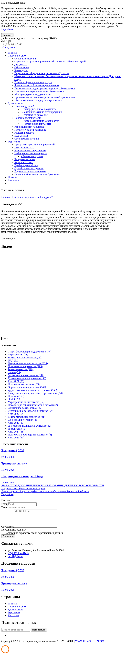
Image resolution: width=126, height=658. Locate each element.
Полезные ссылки (24, 147)
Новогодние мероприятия (25, 197)
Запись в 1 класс (23, 162)
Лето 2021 (16, 381)
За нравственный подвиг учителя (29, 425)
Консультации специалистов (30, 150)
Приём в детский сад (26, 165)
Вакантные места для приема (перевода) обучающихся (44, 88)
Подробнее (7, 29)
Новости (12, 177)
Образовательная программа (27, 387)
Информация (17, 428)
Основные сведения (25, 58)
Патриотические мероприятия (28, 363)
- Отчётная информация (34, 114)
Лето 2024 (16, 431)
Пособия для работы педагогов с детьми (33, 405)
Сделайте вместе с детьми (28, 168)
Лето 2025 (16, 437)
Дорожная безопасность (27, 117)
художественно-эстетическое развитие (32, 390)
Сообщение (7, 530)
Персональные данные (13, 533)
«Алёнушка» (8, 47)
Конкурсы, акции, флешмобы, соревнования (35, 393)
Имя (3, 500)
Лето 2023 (16, 422)
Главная (12, 52)
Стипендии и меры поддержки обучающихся (39, 91)
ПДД (13, 360)
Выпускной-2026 (12, 450)
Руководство (21, 70)
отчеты (14, 372)
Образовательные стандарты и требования (38, 100)
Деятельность (15, 103)
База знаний (21, 135)
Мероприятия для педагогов (26, 402)
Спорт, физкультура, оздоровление (29, 351)
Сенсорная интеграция (23, 419)
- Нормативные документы (36, 123)
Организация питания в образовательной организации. (44, 97)
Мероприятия (18, 354)
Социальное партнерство (25, 407)
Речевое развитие (20, 369)
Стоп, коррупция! (24, 106)
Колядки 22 (46, 197)
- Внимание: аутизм (32, 156)
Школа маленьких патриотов (26, 416)
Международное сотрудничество (32, 94)
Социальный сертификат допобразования (37, 174)
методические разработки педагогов (30, 410)
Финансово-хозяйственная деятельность (36, 85)
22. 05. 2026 (7, 457)
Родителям (14, 141)
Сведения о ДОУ (17, 55)
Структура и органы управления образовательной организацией (50, 61)
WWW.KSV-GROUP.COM (89, 644)
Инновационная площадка (29, 126)
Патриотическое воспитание (30, 129)
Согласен (7, 35)
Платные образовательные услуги (33, 82)
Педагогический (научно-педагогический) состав (41, 73)
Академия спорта (24, 132)
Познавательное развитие (25, 366)
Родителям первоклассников (30, 171)
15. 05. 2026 (7, 482)
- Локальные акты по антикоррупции (41, 112)
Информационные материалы (30, 153)
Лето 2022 (16, 413)
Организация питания (26, 138)
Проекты (16, 396)
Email (4, 504)
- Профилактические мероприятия (40, 120)
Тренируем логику (14, 463)
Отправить (8, 539)
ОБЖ (14, 399)
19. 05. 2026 (7, 469)
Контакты (13, 180)
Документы (20, 64)
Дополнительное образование (27, 378)
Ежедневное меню (24, 159)
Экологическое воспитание (26, 375)
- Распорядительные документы (38, 109)
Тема (4, 507)
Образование (21, 67)
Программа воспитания (24, 384)
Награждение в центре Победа (22, 476)
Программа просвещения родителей (34, 144)
